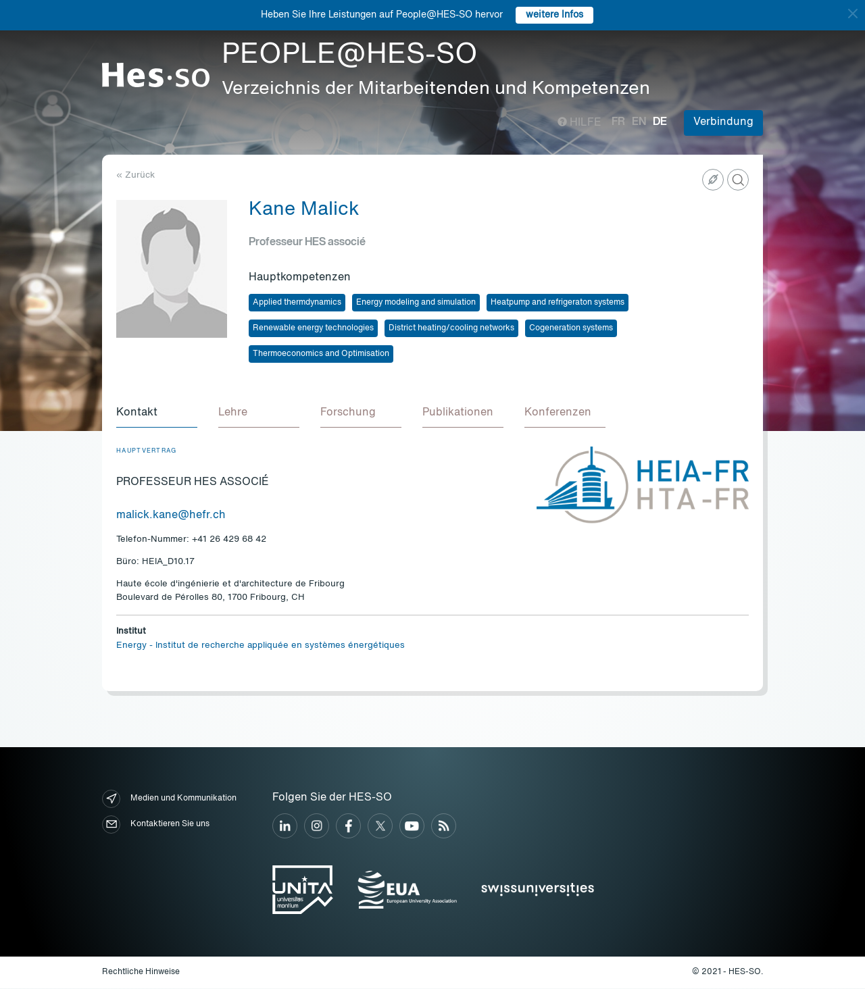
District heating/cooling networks (451, 328)
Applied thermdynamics (297, 303)
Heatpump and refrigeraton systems (557, 303)
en (639, 122)
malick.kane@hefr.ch (171, 516)
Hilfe (579, 123)
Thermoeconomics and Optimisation (321, 354)
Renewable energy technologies (313, 328)
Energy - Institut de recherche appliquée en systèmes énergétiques (260, 646)
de (660, 122)
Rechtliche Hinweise (141, 973)
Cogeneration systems (571, 328)
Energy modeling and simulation (416, 303)
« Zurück (135, 175)
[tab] (156, 414)
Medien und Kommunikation (169, 799)
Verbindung (723, 122)
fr (618, 122)
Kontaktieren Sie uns (155, 825)
